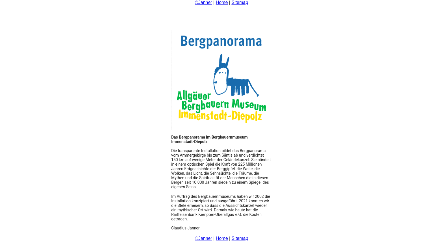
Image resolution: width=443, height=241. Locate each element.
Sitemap (239, 2)
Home (222, 2)
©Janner (203, 2)
